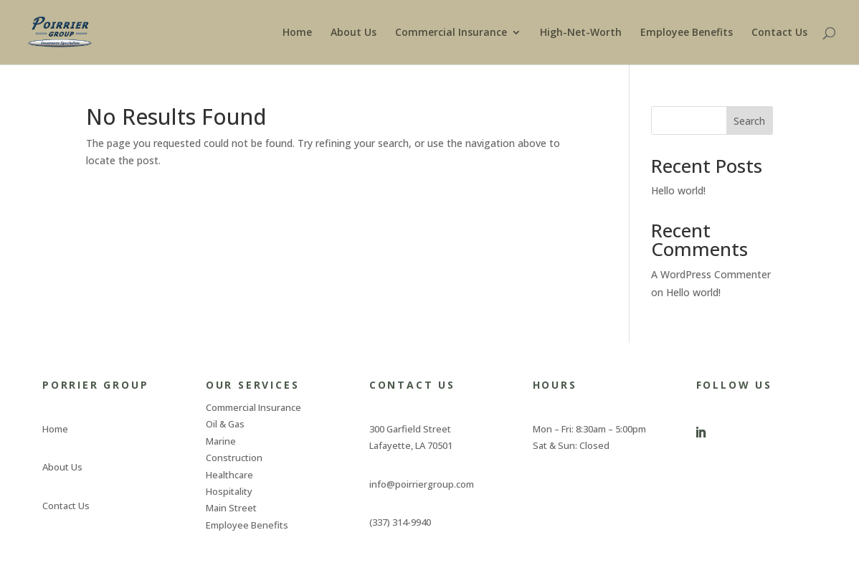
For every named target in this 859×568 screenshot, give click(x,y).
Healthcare (229, 474)
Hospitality (229, 491)
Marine (221, 441)
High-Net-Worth (581, 33)
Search (749, 121)
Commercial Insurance (451, 33)
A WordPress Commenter (711, 274)
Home (297, 33)
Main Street (231, 507)
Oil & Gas (225, 423)
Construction (234, 457)
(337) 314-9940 (400, 522)
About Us (353, 33)
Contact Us (779, 33)
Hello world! (678, 190)
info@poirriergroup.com (421, 484)
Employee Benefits (686, 33)
